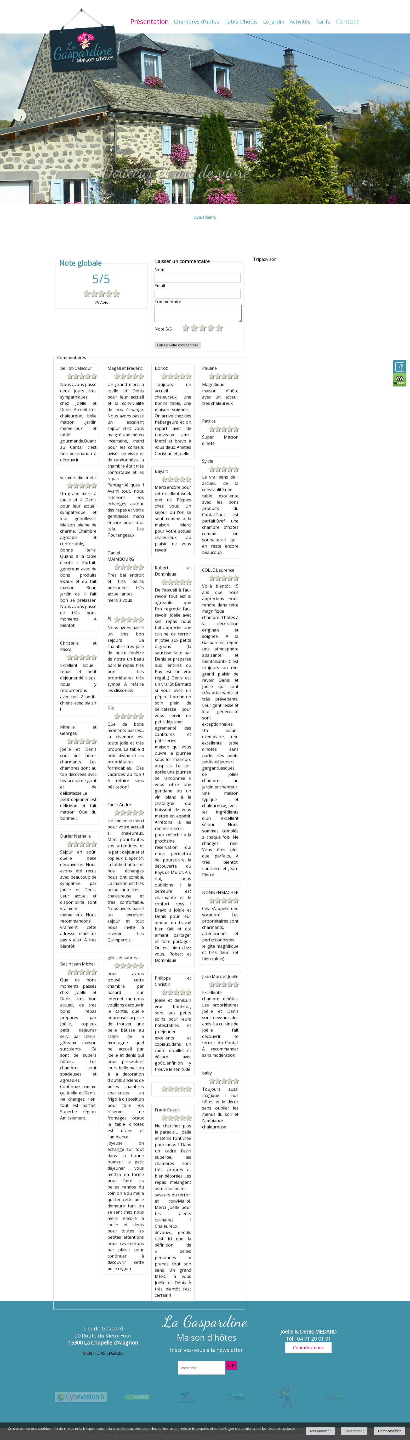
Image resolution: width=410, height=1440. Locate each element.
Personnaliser (389, 1431)
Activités (300, 21)
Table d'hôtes (241, 21)
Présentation (149, 21)
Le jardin (273, 21)
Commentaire (168, 959)
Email (160, 943)
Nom (159, 927)
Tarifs (323, 21)
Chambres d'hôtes (196, 21)
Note (163, 990)
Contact (347, 21)
